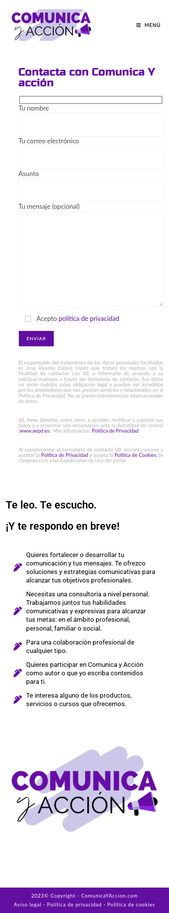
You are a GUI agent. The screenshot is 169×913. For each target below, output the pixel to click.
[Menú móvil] (148, 25)
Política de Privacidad (115, 431)
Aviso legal (27, 904)
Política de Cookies (135, 455)
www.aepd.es (34, 431)
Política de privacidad (74, 904)
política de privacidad (88, 318)
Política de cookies (131, 904)
